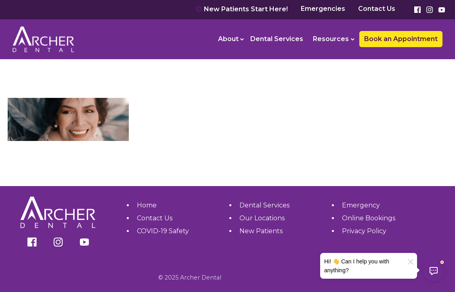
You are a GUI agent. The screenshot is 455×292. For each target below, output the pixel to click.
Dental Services (276, 39)
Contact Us (376, 9)
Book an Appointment (401, 39)
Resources (331, 39)
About (228, 39)
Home (147, 205)
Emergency (361, 205)
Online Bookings (368, 218)
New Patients (261, 231)
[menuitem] (229, 39)
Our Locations (262, 218)
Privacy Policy (364, 231)
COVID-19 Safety (163, 231)
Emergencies (323, 9)
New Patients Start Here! (242, 9)
